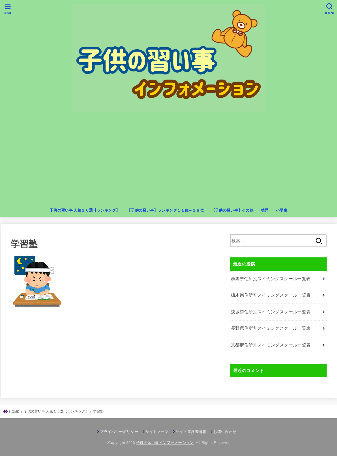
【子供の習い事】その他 (232, 210)
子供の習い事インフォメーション (165, 442)
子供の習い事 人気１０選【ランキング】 (85, 210)
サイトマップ (156, 431)
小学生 (281, 210)
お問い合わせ (224, 431)
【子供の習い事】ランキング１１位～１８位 (165, 210)
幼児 (265, 210)
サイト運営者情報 (191, 431)
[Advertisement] (169, 161)
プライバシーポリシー (119, 431)
